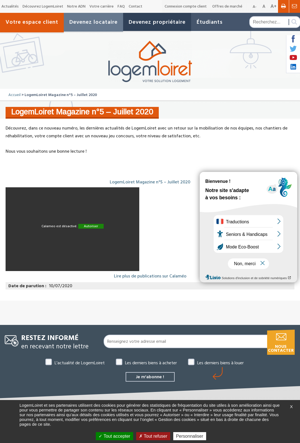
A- (255, 6)
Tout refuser (153, 436)
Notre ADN (76, 6)
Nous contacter (281, 348)
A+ (273, 6)
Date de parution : (27, 286)
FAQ (121, 6)
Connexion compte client (186, 6)
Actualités (10, 6)
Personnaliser (189, 436)
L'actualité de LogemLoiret (80, 363)
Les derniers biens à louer (220, 363)
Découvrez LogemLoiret (43, 6)
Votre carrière (101, 6)
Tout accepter (114, 436)
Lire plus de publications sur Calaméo (150, 276)
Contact (135, 6)
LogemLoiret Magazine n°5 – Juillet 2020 (150, 182)
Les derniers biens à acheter (151, 363)
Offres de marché (227, 6)
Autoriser (91, 226)
